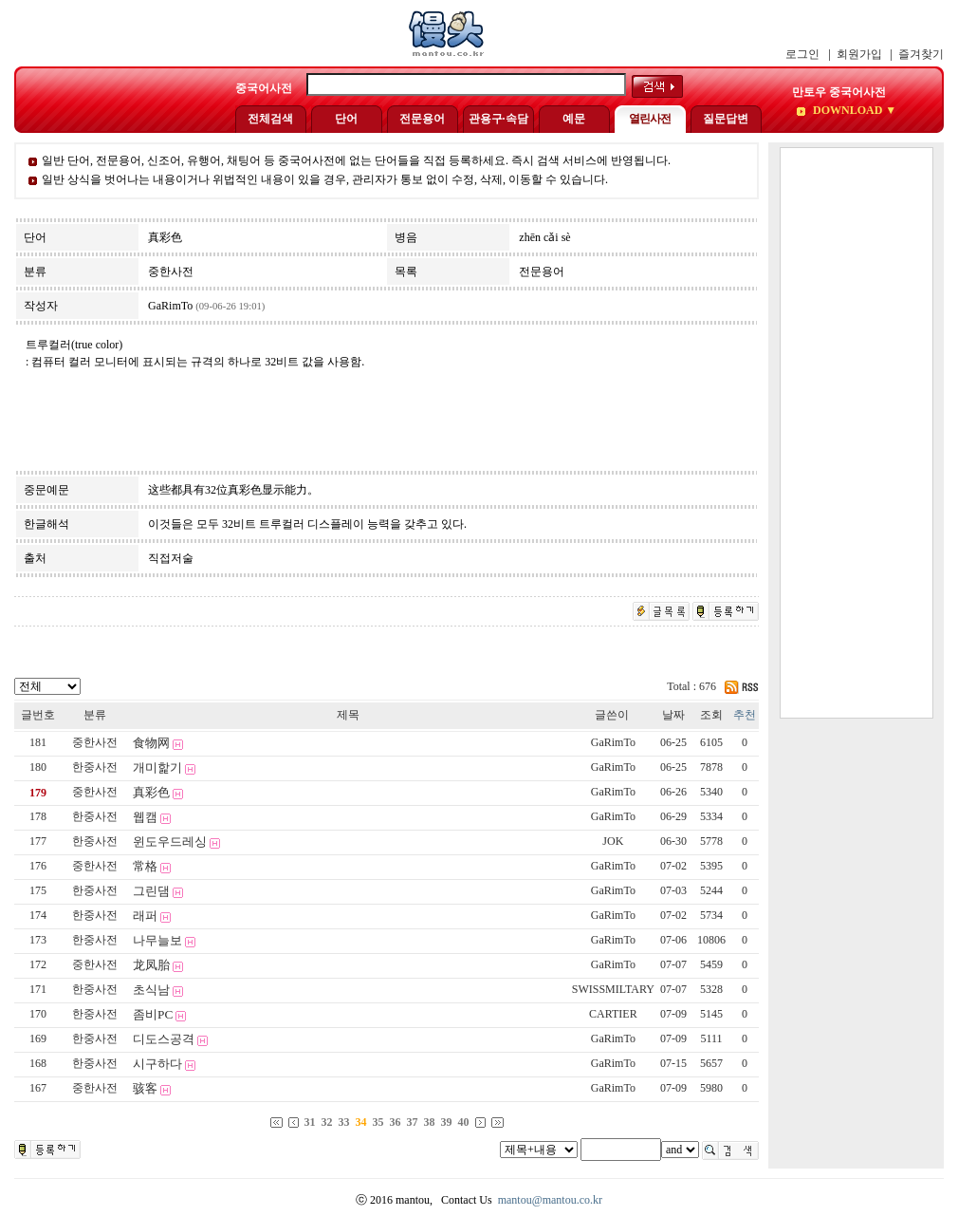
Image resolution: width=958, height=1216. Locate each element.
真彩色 (151, 792)
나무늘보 (157, 940)
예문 (573, 118)
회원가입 (859, 54)
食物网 (151, 743)
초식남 (151, 989)
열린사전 (650, 118)
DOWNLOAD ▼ (853, 110)
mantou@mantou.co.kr (550, 1200)
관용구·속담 (498, 118)
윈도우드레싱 (170, 841)
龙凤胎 (151, 965)
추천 (744, 714)
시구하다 (157, 1064)
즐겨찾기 (921, 54)
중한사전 (95, 742)
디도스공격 (163, 1039)
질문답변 (725, 118)
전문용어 (422, 118)
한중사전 (95, 767)
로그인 (802, 54)
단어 (346, 118)
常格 (145, 866)
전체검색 (270, 118)
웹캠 (145, 817)
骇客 (145, 1088)
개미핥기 (157, 767)
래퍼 (145, 915)
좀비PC (153, 1014)
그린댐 (151, 891)
